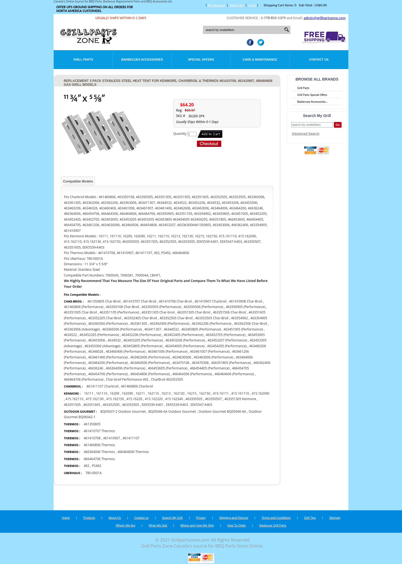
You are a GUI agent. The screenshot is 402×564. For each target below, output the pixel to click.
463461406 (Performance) (108, 357)
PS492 (96, 465)
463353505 (130, 404)
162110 (153, 393)
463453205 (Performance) (143, 340)
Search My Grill (172, 517)
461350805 (92, 424)
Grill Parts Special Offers (312, 94)
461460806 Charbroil (137, 386)
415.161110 (240, 393)
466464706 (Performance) (83, 379)
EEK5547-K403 (201, 404)
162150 (204, 393)
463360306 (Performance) (108, 323)
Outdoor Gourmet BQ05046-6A (222, 411)
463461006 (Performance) (168, 351)
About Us (115, 517)
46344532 (171, 329)
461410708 (92, 438)
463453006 (96, 340)
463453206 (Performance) (185, 340)
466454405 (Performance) (210, 368)
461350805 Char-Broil (104, 301)
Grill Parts (83, 59)
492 (86, 465)
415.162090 (260, 393)
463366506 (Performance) (122, 329)
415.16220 (134, 399)
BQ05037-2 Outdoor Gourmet (123, 411)
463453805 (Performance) (142, 346)
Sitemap (334, 517)
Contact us (141, 517)
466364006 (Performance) (125, 368)
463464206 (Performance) (108, 362)
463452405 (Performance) (183, 334)
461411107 (131, 438)
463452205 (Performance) (99, 334)
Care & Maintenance (260, 59)
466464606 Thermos (133, 451)
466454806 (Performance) (150, 374)
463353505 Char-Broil (211, 318)
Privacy (201, 517)
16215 (191, 393)
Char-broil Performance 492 (127, 379)
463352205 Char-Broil (104, 318)
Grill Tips (310, 517)
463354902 (239, 318)
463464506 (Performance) (150, 362)
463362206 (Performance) (211, 323)
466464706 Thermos (99, 459)
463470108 (180, 362)
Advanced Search (305, 134)
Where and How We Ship (197, 525)
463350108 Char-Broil (122, 306)
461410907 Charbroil (210, 301)
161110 (101, 393)
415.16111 (221, 393)
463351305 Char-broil (158, 312)
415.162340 (174, 399)
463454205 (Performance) (227, 346)
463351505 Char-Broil (193, 312)
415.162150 (115, 399)
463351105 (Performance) (119, 312)
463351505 (72, 404)
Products (89, 517)
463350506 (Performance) (203, 306)
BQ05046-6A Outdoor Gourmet (172, 411)
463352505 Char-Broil (176, 318)
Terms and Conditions (276, 517)
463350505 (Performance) (161, 306)
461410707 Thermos (99, 431)
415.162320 (154, 399)
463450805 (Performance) (201, 329)
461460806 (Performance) (83, 306)
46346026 (95, 351)
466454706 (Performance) (108, 374)
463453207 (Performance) (227, 340)
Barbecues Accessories (142, 59)
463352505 (111, 404)
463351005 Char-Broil (81, 312)
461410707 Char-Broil (139, 301)
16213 (166, 393)
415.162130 (95, 399)
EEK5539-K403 (177, 404)
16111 (88, 393)
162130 (179, 393)
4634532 (114, 340)
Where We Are (125, 525)
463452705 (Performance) (226, 334)
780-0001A (93, 473)
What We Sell (158, 525)
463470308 (200, 362)
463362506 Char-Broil (251, 323)
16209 (114, 393)
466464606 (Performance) (234, 374)
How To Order (236, 525)
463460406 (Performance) (125, 351)
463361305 (138, 323)
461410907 (111, 438)
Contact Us (318, 59)
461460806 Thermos (99, 445)
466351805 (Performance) (231, 362)
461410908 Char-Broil (246, 301)
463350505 (193, 399)
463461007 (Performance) (210, 351)
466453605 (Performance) (168, 368)
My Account (216, 5)
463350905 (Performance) (246, 306)
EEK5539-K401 (153, 404)
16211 (140, 393)
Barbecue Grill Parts (272, 525)
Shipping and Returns (233, 517)
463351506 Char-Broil (229, 312)
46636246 (95, 368)
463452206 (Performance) (141, 334)
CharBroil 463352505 (167, 379)
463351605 (91, 404)
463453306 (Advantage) (102, 346)
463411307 (153, 329)
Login (252, 5)
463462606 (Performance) (150, 357)
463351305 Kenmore (240, 399)
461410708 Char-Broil (175, 301)
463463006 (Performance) (213, 357)
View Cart (237, 5)
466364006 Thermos (99, 451)
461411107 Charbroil (102, 386)
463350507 (213, 399)
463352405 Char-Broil (140, 318)
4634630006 (181, 357)
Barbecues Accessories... (312, 101)
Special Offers (201, 59)
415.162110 (74, 399)
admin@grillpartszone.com (324, 18)
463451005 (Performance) (243, 329)
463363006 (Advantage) (82, 329)
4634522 (70, 334)
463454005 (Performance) (185, 346)
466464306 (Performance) (192, 374)
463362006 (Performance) (170, 323)
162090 (127, 393)
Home (66, 517)
